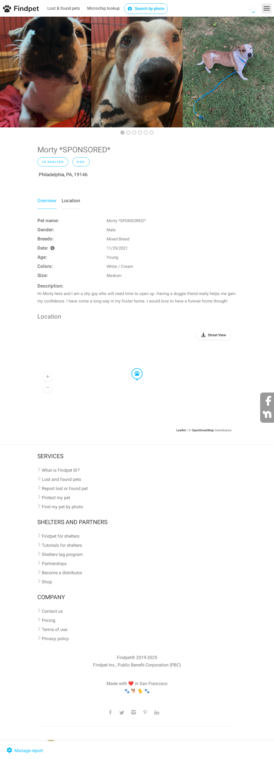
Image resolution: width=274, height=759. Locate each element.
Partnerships (54, 563)
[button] (133, 368)
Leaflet (181, 430)
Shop (47, 581)
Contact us (52, 611)
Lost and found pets (61, 479)
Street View (217, 335)
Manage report (24, 750)
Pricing (48, 620)
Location (71, 200)
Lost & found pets (63, 8)
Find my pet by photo (62, 506)
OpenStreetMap (203, 430)
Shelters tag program (62, 554)
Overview (46, 200)
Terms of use (54, 629)
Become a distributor (62, 572)
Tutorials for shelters (62, 545)
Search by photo (146, 8)
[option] (45, 72)
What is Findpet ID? (61, 470)
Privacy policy (55, 638)
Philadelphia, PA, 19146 (63, 174)
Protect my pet (56, 497)
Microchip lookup (103, 8)
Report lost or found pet (65, 488)
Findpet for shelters (60, 536)
